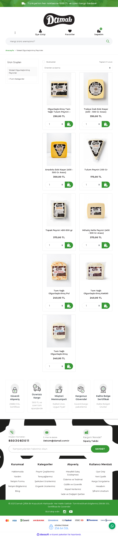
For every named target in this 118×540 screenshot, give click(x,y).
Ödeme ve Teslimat (73, 483)
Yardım (17, 479)
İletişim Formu (17, 484)
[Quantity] (55, 124)
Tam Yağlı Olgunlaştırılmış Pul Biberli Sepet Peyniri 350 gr (59, 294)
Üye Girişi (100, 475)
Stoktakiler (51, 62)
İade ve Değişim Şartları (73, 497)
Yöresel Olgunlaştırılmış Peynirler (29, 50)
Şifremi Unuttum (100, 494)
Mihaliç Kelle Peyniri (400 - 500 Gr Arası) (96, 232)
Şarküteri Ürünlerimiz (45, 484)
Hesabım (100, 489)
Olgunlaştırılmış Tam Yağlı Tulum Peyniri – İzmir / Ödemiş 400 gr (59, 110)
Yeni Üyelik (100, 479)
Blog (17, 494)
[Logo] (58, 20)
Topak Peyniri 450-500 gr (59, 231)
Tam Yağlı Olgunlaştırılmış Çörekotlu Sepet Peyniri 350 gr (59, 355)
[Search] (59, 41)
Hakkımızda (18, 475)
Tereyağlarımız (45, 479)
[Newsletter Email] (59, 452)
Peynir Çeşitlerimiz (45, 475)
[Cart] (98, 32)
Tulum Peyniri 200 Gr (96, 170)
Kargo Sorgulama (100, 484)
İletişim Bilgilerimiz (17, 489)
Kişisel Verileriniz (73, 492)
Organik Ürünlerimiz (45, 489)
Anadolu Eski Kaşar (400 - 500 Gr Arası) (59, 171)
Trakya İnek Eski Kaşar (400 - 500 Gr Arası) (96, 110)
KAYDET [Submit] (100, 452)
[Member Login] (40, 32)
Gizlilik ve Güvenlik (73, 487)
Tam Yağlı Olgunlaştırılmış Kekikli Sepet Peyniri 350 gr (96, 294)
